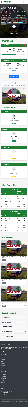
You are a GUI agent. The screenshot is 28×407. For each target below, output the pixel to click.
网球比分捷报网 (6, 2)
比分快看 (3, 359)
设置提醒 (14, 70)
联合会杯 (3, 385)
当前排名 (3, 363)
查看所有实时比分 (14, 76)
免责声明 (19, 404)
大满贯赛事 (3, 378)
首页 (2, 357)
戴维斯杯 (3, 382)
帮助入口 (3, 368)
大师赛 (2, 380)
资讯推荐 (3, 365)
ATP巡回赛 (3, 374)
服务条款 (14, 404)
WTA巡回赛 (3, 376)
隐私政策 (8, 404)
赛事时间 (3, 361)
